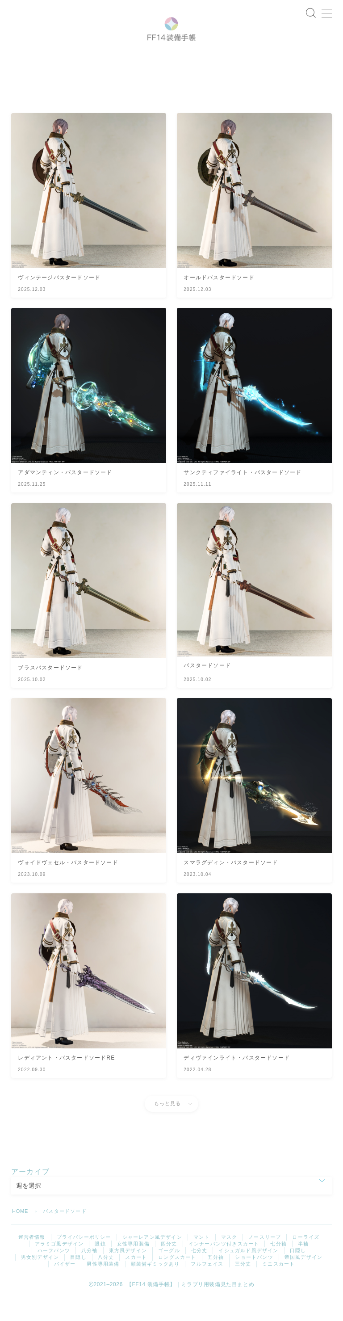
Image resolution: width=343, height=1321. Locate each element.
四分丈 (169, 1267)
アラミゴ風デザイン (59, 1267)
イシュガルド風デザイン (248, 1273)
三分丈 (243, 1287)
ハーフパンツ (54, 1273)
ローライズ (305, 1260)
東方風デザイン (128, 1273)
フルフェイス (207, 1287)
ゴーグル (169, 1273)
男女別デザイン (40, 1280)
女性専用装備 (133, 1267)
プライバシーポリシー (84, 1260)
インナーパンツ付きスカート (223, 1267)
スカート (136, 1280)
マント (201, 1260)
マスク (229, 1260)
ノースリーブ (264, 1260)
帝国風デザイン (303, 1280)
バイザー (65, 1287)
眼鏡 (100, 1267)
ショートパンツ (254, 1280)
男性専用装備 (103, 1287)
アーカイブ (30, 1195)
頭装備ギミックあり (155, 1287)
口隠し (298, 1273)
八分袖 (89, 1273)
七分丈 (199, 1273)
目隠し (78, 1280)
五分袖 (216, 1280)
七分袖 (278, 1267)
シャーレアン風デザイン (152, 1260)
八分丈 (106, 1280)
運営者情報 (32, 1260)
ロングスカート (177, 1280)
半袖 (303, 1267)
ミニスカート (278, 1287)
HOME (20, 1234)
